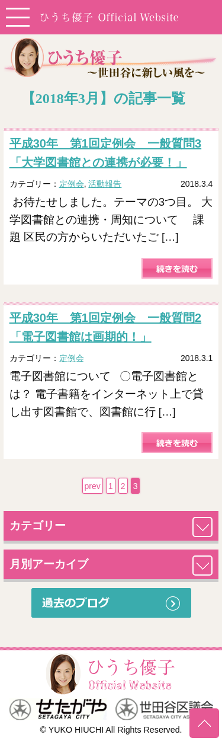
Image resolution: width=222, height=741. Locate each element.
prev (93, 486)
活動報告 (104, 184)
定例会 (71, 184)
